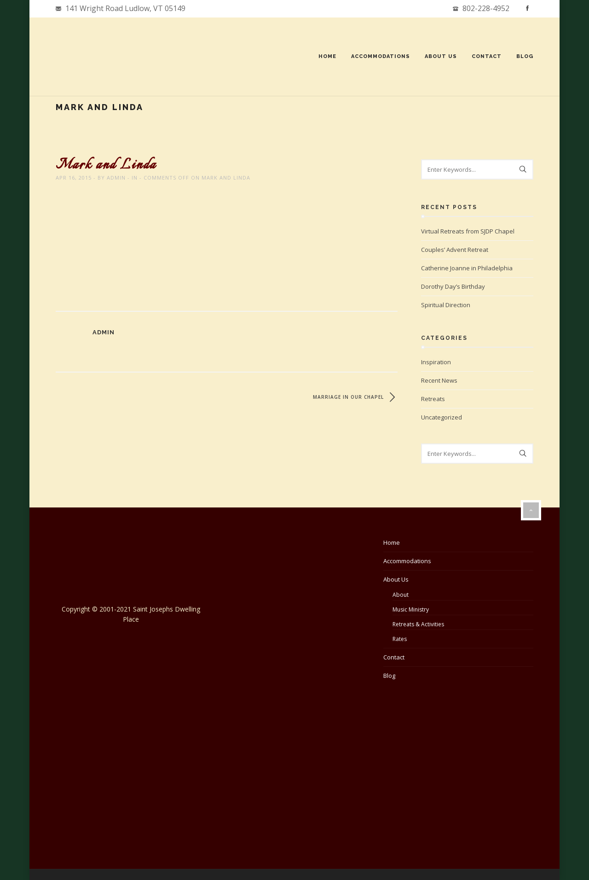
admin (116, 177)
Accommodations (380, 56)
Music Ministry (411, 609)
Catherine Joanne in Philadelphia (467, 268)
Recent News (439, 380)
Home (327, 56)
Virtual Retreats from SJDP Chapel (467, 231)
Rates (400, 639)
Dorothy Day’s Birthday (453, 286)
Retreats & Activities (418, 624)
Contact (486, 56)
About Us (440, 56)
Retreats (433, 399)
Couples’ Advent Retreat (454, 249)
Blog (524, 56)
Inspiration (436, 362)
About (401, 595)
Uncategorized (441, 417)
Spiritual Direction (445, 305)
